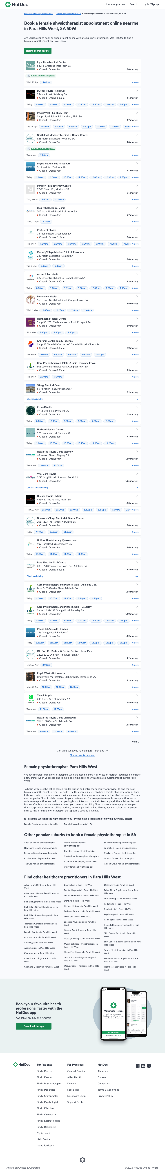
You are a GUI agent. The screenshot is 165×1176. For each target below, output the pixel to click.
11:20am (59, 310)
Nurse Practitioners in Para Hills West (82, 952)
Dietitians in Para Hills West (77, 917)
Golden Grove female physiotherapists (122, 864)
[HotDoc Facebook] (137, 1066)
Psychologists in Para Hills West (119, 914)
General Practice (76, 1071)
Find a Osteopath (46, 1114)
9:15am (67, 288)
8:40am (40, 105)
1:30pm (101, 127)
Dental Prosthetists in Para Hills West (82, 896)
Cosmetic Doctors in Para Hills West (41, 967)
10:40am (82, 105)
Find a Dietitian (45, 1108)
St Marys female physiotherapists (120, 843)
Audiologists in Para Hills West (38, 943)
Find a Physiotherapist (49, 1083)
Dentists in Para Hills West (76, 901)
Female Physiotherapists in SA (68, 14)
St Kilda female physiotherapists (119, 859)
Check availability (82, 399)
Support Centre (75, 1102)
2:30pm (43, 333)
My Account (43, 1133)
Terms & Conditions (108, 1090)
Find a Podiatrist (46, 1090)
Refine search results (37, 51)
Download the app (34, 1026)
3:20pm (86, 244)
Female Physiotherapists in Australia (38, 14)
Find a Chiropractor (47, 1096)
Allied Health (74, 1077)
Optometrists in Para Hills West (119, 885)
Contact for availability (82, 488)
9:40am (40, 532)
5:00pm (44, 266)
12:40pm (87, 310)
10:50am (40, 554)
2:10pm (81, 598)
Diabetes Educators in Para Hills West (82, 911)
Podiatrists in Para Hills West (117, 904)
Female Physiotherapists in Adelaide (41, 824)
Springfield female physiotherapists (120, 848)
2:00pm (115, 127)
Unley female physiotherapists (78, 867)
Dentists (71, 1083)
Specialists (73, 1090)
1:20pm (44, 244)
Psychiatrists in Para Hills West (118, 909)
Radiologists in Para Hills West (118, 920)
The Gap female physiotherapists (39, 864)
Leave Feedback (45, 1145)
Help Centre (43, 1139)
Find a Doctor (44, 1071)
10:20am (68, 443)
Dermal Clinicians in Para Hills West (81, 906)
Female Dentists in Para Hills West (40, 932)
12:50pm (59, 200)
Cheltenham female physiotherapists (81, 856)
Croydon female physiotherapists (79, 851)
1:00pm (109, 288)
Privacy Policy (105, 1096)
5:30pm (58, 266)
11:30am (73, 127)
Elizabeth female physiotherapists (40, 859)
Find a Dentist (44, 1077)
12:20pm (73, 310)
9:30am (54, 177)
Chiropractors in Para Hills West (39, 953)
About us (103, 1071)
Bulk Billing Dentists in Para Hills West (42, 902)
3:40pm (100, 244)
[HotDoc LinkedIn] (143, 1066)
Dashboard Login (76, 1096)
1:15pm (123, 288)
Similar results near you (82, 755)
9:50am (40, 598)
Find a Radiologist (46, 1127)
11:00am (59, 127)
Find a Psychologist (47, 1102)
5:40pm (46, 82)
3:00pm (72, 244)
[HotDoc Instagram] (149, 1066)
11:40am (95, 105)
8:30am (40, 288)
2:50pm (71, 333)
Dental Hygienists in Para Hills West (81, 890)
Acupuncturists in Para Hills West (40, 937)
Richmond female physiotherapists (80, 862)
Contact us (104, 1083)
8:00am (40, 421)
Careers (102, 1077)
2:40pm (57, 333)
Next (134, 742)
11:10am (54, 554)
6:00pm (72, 731)
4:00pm (114, 244)
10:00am (54, 443)
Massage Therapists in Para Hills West (82, 939)
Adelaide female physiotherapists (39, 843)
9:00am (54, 105)
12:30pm (109, 177)
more (135, 82)
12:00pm (109, 105)
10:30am (45, 127)
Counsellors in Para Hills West (78, 885)
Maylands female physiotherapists (120, 853)
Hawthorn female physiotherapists (40, 848)
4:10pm (123, 621)
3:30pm (58, 377)
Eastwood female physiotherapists (40, 853)
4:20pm (128, 244)
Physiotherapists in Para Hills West (120, 899)
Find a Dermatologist (48, 1121)
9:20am (67, 105)
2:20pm (123, 105)
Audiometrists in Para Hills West (39, 948)
